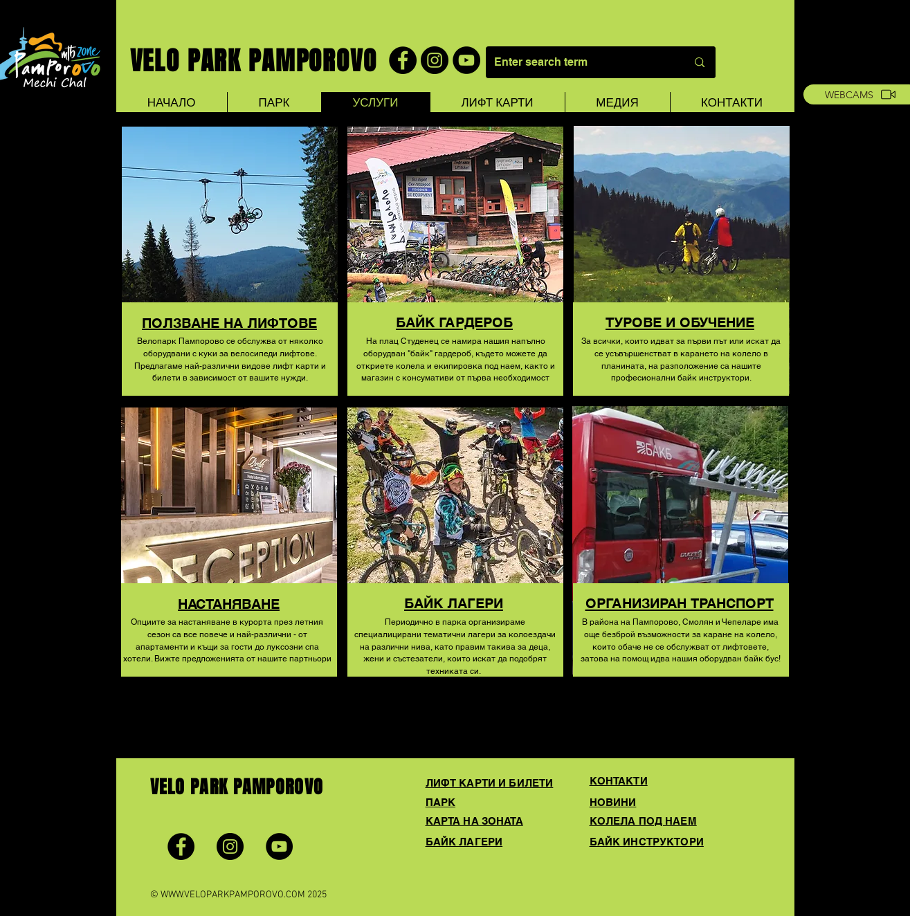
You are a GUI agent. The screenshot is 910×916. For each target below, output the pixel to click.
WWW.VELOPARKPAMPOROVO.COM (233, 895)
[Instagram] (434, 60)
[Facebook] (403, 60)
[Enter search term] (575, 62)
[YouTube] (466, 60)
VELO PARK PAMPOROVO (253, 61)
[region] (230, 280)
